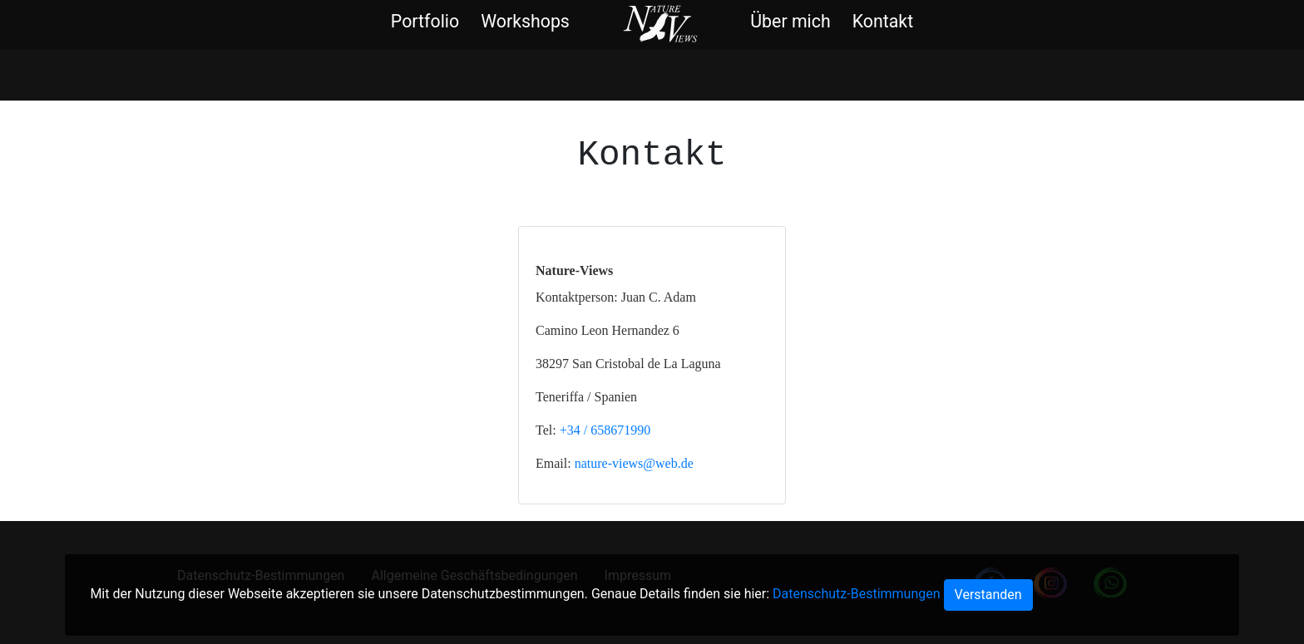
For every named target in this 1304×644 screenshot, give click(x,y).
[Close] (988, 595)
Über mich (790, 21)
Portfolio (425, 21)
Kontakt (882, 21)
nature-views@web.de (634, 463)
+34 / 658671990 (605, 430)
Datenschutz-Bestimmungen (856, 594)
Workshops (525, 21)
